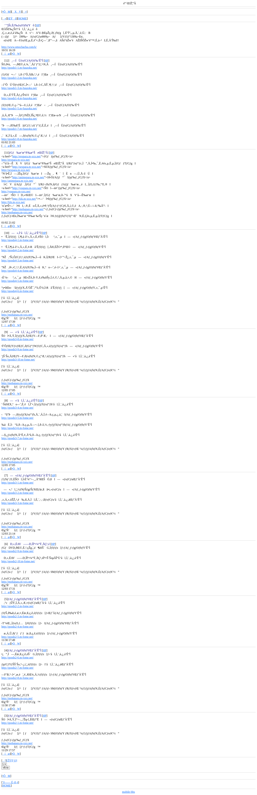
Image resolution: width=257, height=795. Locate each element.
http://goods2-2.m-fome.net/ (17, 606)
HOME (22, 18)
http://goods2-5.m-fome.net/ (17, 636)
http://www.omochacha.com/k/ (19, 46)
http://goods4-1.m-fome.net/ (17, 240)
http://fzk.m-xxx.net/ (24, 198)
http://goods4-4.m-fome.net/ (17, 270)
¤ (25, 11)
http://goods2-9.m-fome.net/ (17, 551)
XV (16, 11)
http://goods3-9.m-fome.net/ (17, 349)
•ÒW (16, 53)
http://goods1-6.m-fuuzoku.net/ (19, 118)
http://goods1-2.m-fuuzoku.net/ (19, 77)
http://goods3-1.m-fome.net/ (17, 482)
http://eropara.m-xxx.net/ (26, 156)
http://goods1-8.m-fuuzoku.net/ (19, 139)
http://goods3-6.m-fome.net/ (17, 428)
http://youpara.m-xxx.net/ (27, 188)
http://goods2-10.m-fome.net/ (18, 561)
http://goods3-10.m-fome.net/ (18, 359)
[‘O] (14, 760)
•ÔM (6, 11)
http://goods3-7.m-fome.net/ (17, 438)
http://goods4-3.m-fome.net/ (17, 260)
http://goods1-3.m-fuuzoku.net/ (19, 88)
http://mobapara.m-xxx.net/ (28, 209)
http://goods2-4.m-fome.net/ (17, 626)
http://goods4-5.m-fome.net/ (17, 280)
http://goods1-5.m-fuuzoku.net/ (19, 108)
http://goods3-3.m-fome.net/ (17, 503)
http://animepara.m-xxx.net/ (28, 177)
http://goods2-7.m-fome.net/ (17, 667)
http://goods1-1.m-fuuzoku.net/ (19, 67)
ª (3, 760)
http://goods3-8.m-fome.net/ (17, 339)
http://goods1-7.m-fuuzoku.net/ (19, 128)
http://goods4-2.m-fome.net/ (17, 250)
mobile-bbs (128, 791)
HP (37, 25)
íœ (6, 53)
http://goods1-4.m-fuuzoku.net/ (19, 98)
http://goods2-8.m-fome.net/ (17, 677)
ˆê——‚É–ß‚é (10, 782)
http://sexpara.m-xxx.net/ (26, 166)
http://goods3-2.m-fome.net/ (17, 492)
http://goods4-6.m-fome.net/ (17, 291)
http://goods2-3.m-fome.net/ (17, 616)
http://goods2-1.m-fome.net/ (17, 722)
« (4, 18)
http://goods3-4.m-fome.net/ (17, 407)
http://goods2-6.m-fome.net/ (17, 657)
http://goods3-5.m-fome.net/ (17, 417)
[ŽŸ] (9, 760)
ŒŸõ (12, 18)
